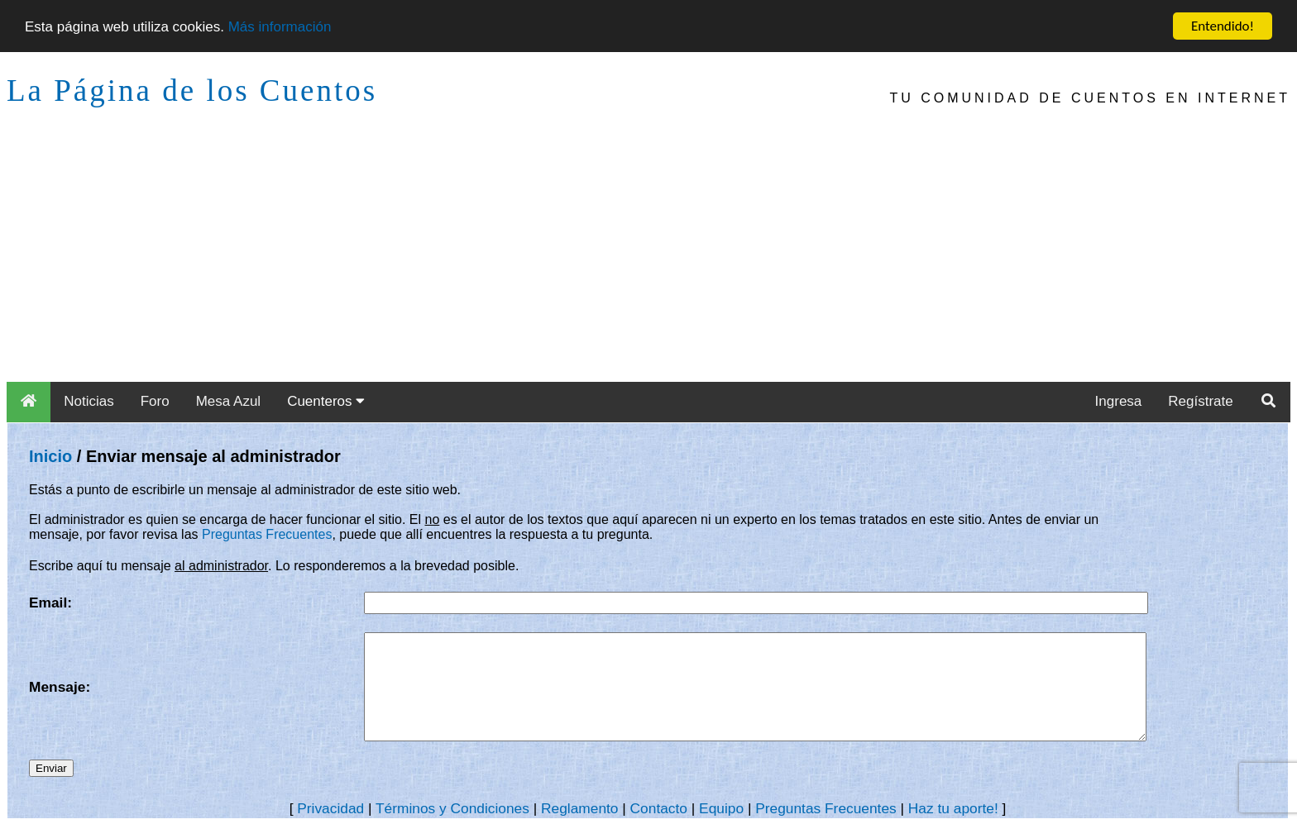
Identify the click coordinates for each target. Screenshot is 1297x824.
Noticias (88, 401)
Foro (155, 401)
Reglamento (579, 808)
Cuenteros (326, 401)
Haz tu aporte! (953, 808)
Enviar (51, 768)
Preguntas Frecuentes (267, 534)
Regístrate (1200, 401)
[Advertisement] (648, 258)
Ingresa (1118, 401)
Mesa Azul (228, 401)
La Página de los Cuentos (192, 90)
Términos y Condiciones (452, 808)
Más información (280, 26)
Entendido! (1222, 26)
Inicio (50, 456)
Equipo (721, 808)
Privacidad (330, 808)
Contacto (658, 808)
